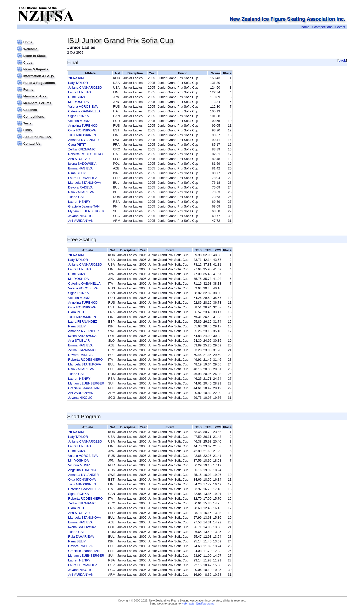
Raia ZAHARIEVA (81, 192)
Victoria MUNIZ (79, 121)
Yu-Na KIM (76, 78)
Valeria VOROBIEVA (83, 106)
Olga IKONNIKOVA (82, 130)
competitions (323, 27)
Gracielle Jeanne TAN (83, 206)
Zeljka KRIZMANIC (81, 149)
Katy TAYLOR (78, 83)
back (342, 60)
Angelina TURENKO (82, 125)
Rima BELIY (77, 173)
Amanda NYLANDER (83, 140)
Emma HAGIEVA (80, 168)
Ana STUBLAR (79, 159)
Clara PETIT (77, 144)
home (305, 27)
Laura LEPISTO (79, 92)
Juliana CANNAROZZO (85, 87)
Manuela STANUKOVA (84, 182)
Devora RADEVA (80, 187)
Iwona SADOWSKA (82, 163)
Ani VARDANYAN (80, 221)
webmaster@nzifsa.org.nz (198, 603)
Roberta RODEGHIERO (85, 154)
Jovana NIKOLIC (80, 216)
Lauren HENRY (79, 202)
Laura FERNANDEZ (82, 178)
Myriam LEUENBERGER (86, 211)
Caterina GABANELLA (84, 111)
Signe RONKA (78, 116)
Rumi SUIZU (77, 97)
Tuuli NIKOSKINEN (82, 135)
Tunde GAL (76, 197)
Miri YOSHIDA (78, 102)
